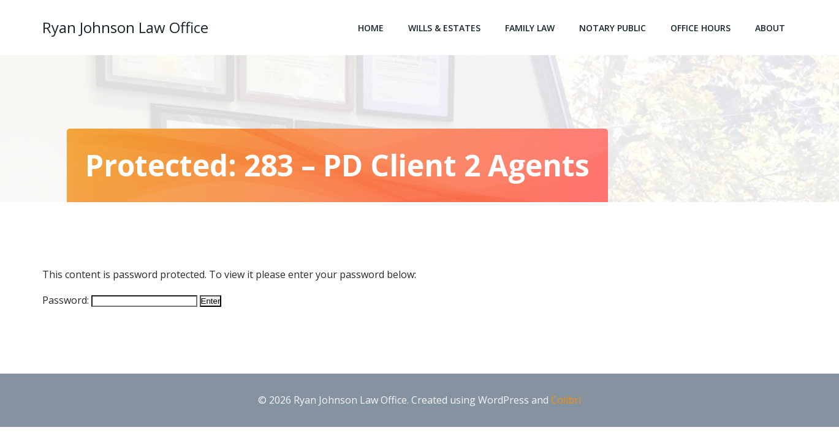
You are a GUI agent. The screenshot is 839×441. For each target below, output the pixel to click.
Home (371, 28)
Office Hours (700, 28)
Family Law (530, 28)
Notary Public (612, 28)
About (770, 28)
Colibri (566, 400)
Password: (119, 300)
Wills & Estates (444, 28)
